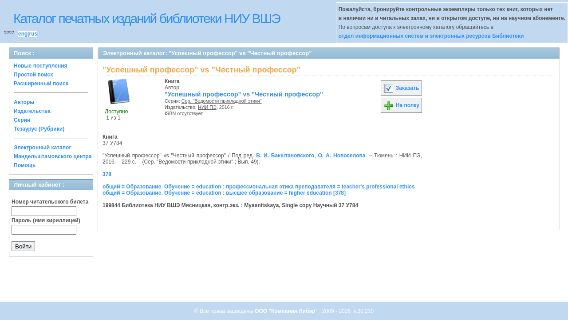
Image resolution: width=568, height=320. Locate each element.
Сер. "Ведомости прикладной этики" (221, 101)
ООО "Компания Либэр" (287, 311)
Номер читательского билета (50, 202)
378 (107, 174)
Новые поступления (40, 66)
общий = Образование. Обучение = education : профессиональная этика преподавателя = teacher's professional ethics (259, 187)
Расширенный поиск (41, 83)
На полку (401, 105)
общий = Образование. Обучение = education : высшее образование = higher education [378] (224, 193)
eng (23, 34)
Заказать (401, 88)
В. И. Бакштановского (285, 155)
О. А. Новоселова (342, 155)
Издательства (32, 111)
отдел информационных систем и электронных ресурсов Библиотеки (431, 36)
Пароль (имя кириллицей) (46, 220)
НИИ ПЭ (207, 107)
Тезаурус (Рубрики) (39, 129)
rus (33, 34)
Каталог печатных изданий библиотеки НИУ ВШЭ (146, 18)
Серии (22, 120)
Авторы (24, 102)
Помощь (25, 165)
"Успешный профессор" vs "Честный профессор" (244, 94)
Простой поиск (33, 75)
